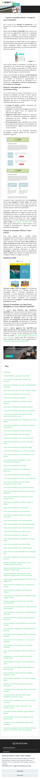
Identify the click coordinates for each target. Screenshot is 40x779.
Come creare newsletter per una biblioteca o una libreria (18, 455)
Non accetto (20, 775)
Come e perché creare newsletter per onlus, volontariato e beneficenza (17, 461)
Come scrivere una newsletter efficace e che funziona (17, 380)
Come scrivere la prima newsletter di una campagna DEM (19, 552)
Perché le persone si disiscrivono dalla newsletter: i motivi (19, 663)
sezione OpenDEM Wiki (24, 222)
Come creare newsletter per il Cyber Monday (17, 548)
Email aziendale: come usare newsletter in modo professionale (18, 718)
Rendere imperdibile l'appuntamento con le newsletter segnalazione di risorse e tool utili (17, 574)
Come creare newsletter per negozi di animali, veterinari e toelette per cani (17, 415)
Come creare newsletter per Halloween (15, 535)
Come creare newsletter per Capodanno (16, 508)
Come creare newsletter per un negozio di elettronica (16, 470)
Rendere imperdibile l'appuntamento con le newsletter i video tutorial (17, 569)
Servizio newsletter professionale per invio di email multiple (19, 624)
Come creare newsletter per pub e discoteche (17, 431)
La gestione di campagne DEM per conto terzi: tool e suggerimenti (19, 580)
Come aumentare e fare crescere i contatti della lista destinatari (19, 613)
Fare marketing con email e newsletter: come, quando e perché (17, 707)
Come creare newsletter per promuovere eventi (18, 487)
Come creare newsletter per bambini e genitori (18, 407)
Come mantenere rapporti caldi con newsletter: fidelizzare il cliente (18, 674)
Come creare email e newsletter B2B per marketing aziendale (19, 635)
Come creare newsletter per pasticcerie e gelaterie (19, 411)
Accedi (16, 4)
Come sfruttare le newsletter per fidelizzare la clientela (17, 591)
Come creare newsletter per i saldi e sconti (16, 531)
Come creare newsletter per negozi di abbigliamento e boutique (20, 386)
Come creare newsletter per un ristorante (16, 394)
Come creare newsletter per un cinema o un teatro (19, 451)
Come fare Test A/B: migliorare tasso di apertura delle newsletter (18, 668)
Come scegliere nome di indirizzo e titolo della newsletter (17, 646)
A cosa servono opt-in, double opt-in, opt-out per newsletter (19, 641)
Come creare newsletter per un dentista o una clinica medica (20, 421)
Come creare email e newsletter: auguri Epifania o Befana (19, 712)
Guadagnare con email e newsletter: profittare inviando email (17, 657)
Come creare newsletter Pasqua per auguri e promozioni (17, 516)
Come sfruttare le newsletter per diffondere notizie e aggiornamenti (19, 596)
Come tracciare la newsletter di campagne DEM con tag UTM (19, 630)
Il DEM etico (7, 372)
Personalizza (5, 766)
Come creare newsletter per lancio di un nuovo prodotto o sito (18, 497)
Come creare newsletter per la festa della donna (18, 528)
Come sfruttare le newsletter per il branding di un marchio (19, 585)
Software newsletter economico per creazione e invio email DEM (18, 602)
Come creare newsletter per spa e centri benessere (19, 478)
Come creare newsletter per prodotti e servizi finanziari (17, 402)
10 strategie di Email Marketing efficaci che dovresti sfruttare (19, 690)
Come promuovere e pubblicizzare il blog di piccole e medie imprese (20, 607)
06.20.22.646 (21, 743)
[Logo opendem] (18, 2)
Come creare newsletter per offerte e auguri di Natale (18, 503)
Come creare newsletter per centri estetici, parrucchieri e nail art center (16, 483)
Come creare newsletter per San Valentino (16, 511)
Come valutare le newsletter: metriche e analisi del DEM (19, 652)
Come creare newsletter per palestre (15, 398)
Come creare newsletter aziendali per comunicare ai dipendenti (19, 492)
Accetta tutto (20, 771)
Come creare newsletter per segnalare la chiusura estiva (19, 540)
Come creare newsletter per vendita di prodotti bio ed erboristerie (19, 426)
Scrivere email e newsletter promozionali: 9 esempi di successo (19, 701)
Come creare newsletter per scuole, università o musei (18, 443)
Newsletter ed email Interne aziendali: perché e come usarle (18, 685)
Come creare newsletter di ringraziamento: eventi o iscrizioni (19, 558)
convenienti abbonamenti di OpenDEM (15, 341)
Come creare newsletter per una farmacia (16, 434)
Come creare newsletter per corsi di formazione (18, 438)
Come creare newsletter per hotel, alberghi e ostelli (19, 390)
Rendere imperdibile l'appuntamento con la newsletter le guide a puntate (17, 563)
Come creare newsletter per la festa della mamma (19, 524)
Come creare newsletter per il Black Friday (16, 544)
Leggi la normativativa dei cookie (22, 766)
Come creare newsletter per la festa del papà (17, 520)
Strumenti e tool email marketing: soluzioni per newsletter (18, 723)
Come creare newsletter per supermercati (16, 475)
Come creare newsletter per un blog (14, 465)
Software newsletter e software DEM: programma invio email (19, 618)
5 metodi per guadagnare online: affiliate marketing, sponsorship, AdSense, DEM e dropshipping (19, 729)
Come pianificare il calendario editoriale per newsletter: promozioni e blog (17, 696)
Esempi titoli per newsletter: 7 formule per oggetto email (19, 679)
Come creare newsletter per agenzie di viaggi (17, 447)
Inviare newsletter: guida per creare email (16, 376)
